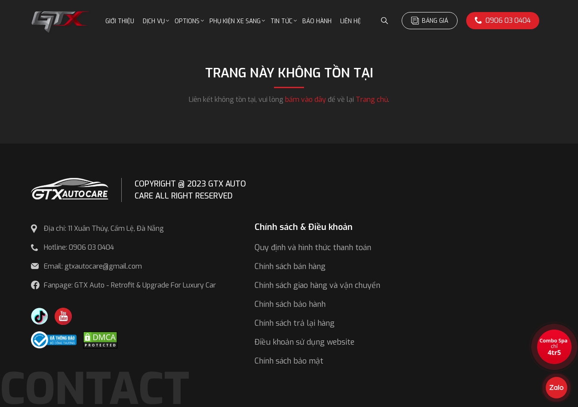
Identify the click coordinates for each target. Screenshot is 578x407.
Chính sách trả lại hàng (295, 323)
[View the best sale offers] (554, 347)
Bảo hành (317, 21)
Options (187, 21)
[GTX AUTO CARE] (69, 188)
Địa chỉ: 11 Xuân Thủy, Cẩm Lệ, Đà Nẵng (104, 228)
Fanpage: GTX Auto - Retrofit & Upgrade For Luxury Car (130, 285)
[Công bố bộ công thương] (54, 339)
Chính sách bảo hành (290, 304)
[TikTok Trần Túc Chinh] (39, 315)
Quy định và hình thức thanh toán (313, 247)
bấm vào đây (305, 99)
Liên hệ (350, 21)
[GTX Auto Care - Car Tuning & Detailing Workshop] (60, 20)
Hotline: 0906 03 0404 (79, 247)
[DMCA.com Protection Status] (100, 339)
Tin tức (281, 21)
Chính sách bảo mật (289, 361)
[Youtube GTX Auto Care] (63, 315)
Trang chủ (372, 99)
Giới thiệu (119, 21)
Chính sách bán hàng (290, 266)
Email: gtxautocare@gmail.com (93, 266)
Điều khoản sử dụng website (304, 342)
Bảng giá (429, 21)
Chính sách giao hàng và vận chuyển (317, 285)
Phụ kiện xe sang (235, 21)
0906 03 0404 (503, 20)
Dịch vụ (154, 21)
